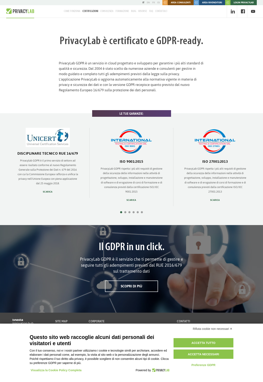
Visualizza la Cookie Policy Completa (56, 370)
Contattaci (161, 11)
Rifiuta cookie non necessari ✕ (212, 328)
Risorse (142, 11)
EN (148, 2)
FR (153, 2)
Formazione (122, 11)
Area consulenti (176, 2)
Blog (133, 11)
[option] (48, 163)
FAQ (151, 11)
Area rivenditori (208, 2)
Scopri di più (131, 286)
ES (158, 2)
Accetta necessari (203, 354)
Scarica (48, 192)
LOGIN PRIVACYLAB (239, 2)
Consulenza (106, 11)
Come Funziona (72, 11)
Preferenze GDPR (203, 365)
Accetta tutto (204, 343)
